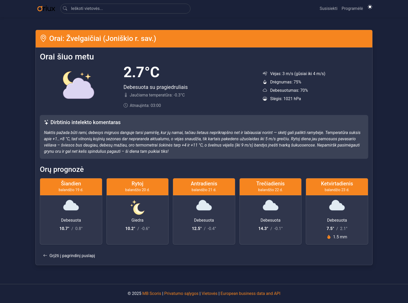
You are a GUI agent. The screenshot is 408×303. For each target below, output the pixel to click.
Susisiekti (328, 8)
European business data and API (250, 293)
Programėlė (352, 8)
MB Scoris (151, 293)
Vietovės (210, 293)
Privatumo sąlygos (181, 293)
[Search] (125, 9)
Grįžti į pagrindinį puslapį (69, 255)
